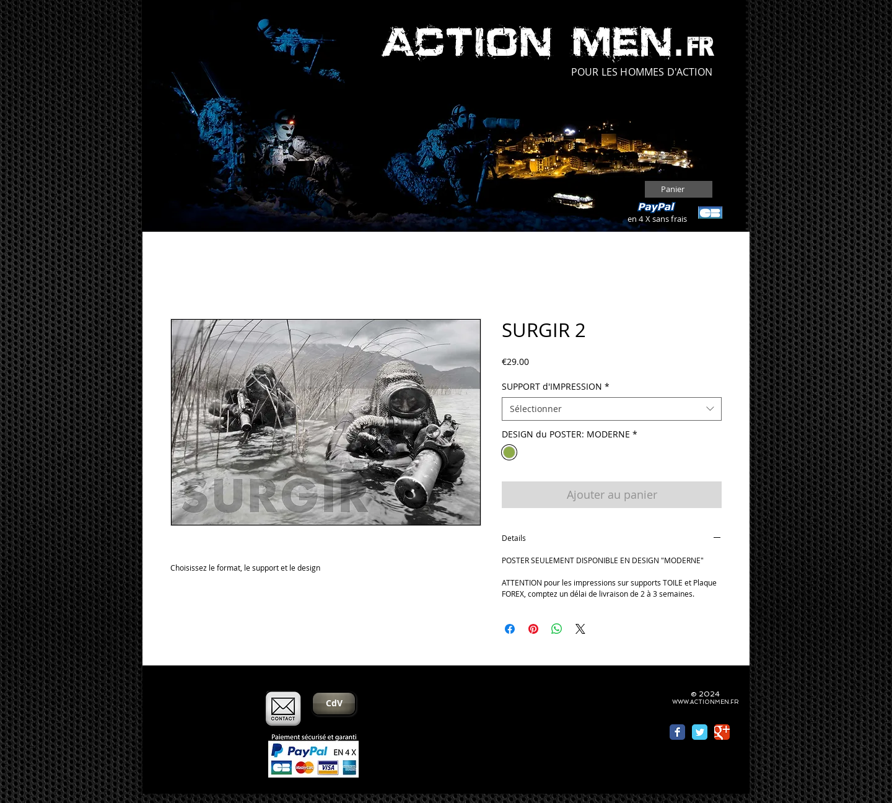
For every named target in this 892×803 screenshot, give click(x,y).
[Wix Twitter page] (699, 732)
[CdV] (334, 703)
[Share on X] (580, 628)
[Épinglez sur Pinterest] (533, 628)
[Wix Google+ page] (722, 732)
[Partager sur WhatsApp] (556, 628)
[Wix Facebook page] (677, 732)
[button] (679, 189)
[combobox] (612, 409)
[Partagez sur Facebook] (509, 628)
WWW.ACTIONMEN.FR (705, 702)
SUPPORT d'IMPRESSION (556, 386)
